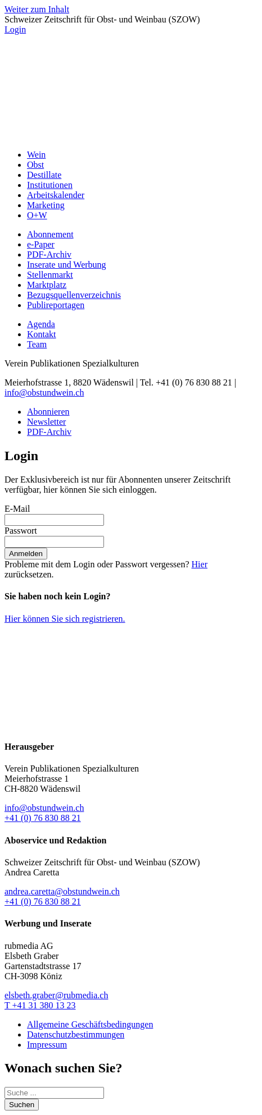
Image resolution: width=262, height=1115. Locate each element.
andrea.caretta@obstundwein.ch (62, 891)
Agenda (41, 324)
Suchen (21, 1104)
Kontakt (41, 334)
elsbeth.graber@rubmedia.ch (56, 995)
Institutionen (50, 185)
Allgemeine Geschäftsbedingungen (90, 1024)
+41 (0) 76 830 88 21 (42, 818)
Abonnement (50, 234)
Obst (35, 164)
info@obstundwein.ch (44, 392)
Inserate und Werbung (66, 264)
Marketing (46, 205)
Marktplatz (46, 285)
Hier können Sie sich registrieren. (64, 618)
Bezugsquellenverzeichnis (74, 295)
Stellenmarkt (50, 274)
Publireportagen (55, 305)
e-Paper (41, 244)
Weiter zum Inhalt (36, 9)
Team (37, 344)
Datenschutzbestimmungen (75, 1034)
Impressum (47, 1044)
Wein (36, 154)
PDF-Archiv (49, 254)
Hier (199, 564)
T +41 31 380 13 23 (40, 1005)
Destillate (44, 175)
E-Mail (17, 508)
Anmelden (26, 553)
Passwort (20, 530)
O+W (37, 215)
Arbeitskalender (55, 195)
